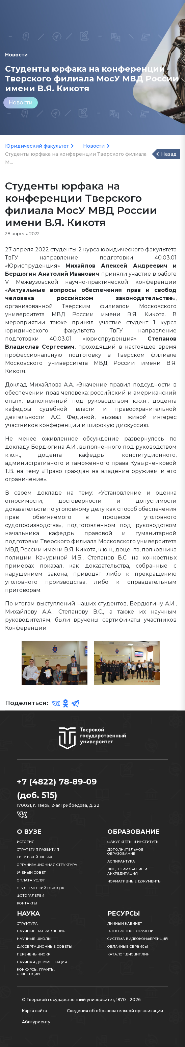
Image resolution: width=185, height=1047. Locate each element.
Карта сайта (34, 1010)
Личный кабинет (124, 923)
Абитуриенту (36, 1021)
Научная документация (42, 962)
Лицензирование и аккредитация (127, 871)
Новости (20, 102)
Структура (27, 923)
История (25, 842)
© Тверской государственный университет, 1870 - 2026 (81, 999)
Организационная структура (47, 865)
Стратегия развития (38, 849)
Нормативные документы (134, 881)
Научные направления (41, 931)
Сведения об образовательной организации (115, 1010)
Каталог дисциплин (128, 954)
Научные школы (34, 939)
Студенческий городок (40, 888)
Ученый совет (31, 872)
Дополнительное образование (125, 851)
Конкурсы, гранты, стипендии (36, 971)
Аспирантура (121, 861)
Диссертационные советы (44, 946)
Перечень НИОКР (33, 954)
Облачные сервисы (127, 946)
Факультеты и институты (133, 842)
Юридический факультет (37, 146)
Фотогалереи (30, 895)
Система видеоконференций (137, 939)
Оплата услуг (31, 880)
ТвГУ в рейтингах (34, 857)
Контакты (27, 903)
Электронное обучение (131, 931)
